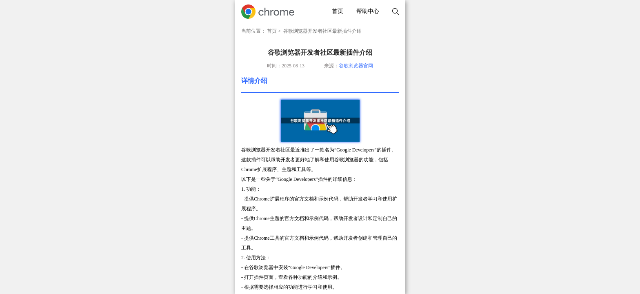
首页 (337, 11)
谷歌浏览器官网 (356, 66)
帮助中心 (367, 11)
